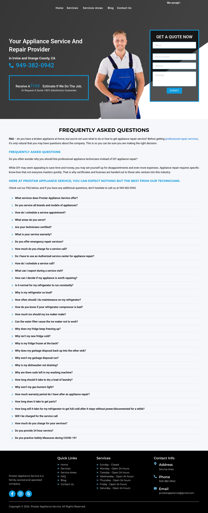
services (72, 7)
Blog (111, 7)
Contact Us (124, 7)
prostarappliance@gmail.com (176, 493)
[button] (73, 8)
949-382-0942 (167, 481)
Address (166, 465)
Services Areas (93, 7)
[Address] (155, 463)
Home (59, 7)
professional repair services (181, 138)
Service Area (166, 469)
